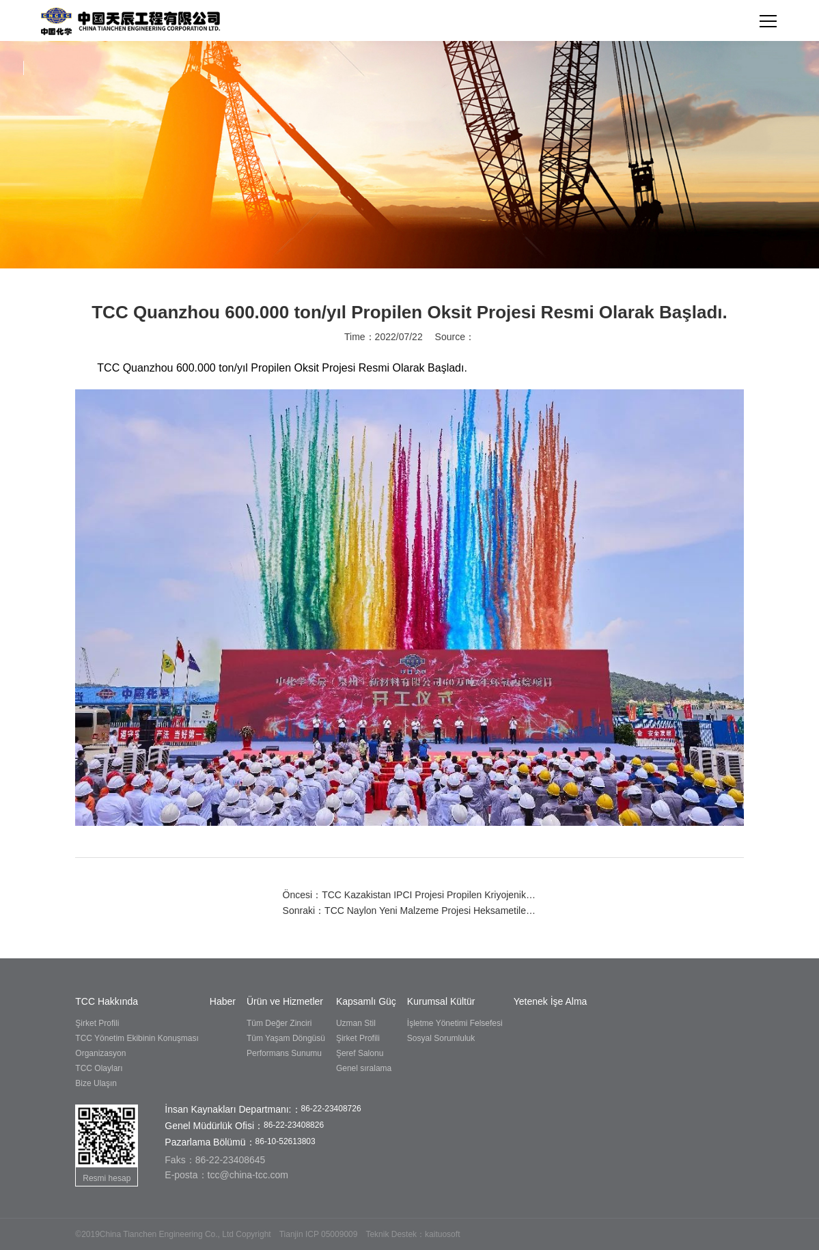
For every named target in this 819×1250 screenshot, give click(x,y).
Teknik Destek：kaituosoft (412, 1234)
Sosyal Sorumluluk (441, 1038)
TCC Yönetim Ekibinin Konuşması (137, 1038)
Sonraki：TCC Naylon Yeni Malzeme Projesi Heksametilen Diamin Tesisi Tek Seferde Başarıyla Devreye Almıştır (410, 910)
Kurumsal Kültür (441, 1001)
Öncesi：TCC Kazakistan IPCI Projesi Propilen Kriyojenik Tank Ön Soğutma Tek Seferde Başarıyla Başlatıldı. (410, 894)
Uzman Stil (356, 1023)
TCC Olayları (98, 1068)
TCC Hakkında (106, 1001)
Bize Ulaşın (96, 1083)
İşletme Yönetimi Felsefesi (455, 1023)
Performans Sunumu (284, 1053)
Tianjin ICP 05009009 (318, 1234)
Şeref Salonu (359, 1053)
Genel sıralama (363, 1068)
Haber (223, 1001)
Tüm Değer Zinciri (279, 1023)
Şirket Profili (97, 1023)
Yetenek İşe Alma (550, 1001)
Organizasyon (100, 1053)
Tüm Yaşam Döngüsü (286, 1038)
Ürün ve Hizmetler (285, 1001)
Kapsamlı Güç (366, 1001)
